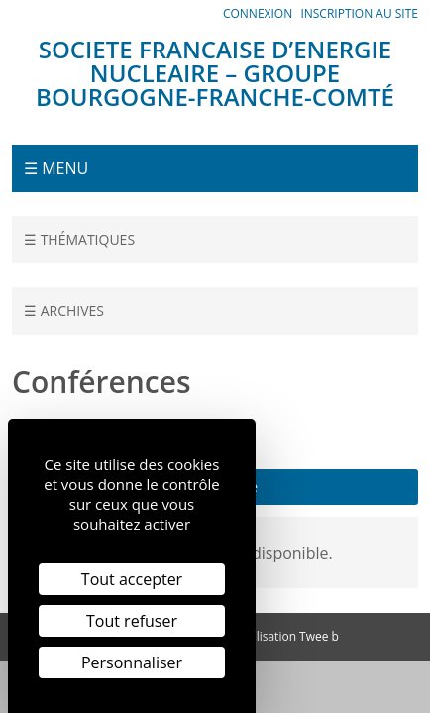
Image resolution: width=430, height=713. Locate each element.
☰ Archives (64, 310)
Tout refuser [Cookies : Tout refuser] (131, 621)
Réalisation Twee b (287, 636)
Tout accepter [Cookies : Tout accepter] (131, 579)
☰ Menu (56, 168)
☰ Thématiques (79, 239)
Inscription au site (359, 13)
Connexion (257, 13)
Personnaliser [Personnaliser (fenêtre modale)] (131, 662)
